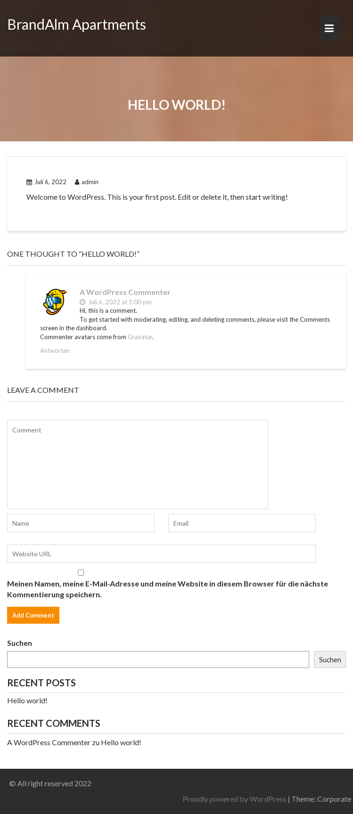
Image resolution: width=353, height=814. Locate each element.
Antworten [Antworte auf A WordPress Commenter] (55, 350)
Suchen (19, 642)
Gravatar (140, 337)
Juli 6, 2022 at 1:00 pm (116, 302)
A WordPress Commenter (125, 291)
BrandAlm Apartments (76, 24)
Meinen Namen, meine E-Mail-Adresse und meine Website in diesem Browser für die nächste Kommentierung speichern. (167, 589)
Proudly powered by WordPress (274, 798)
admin (87, 182)
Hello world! (27, 700)
